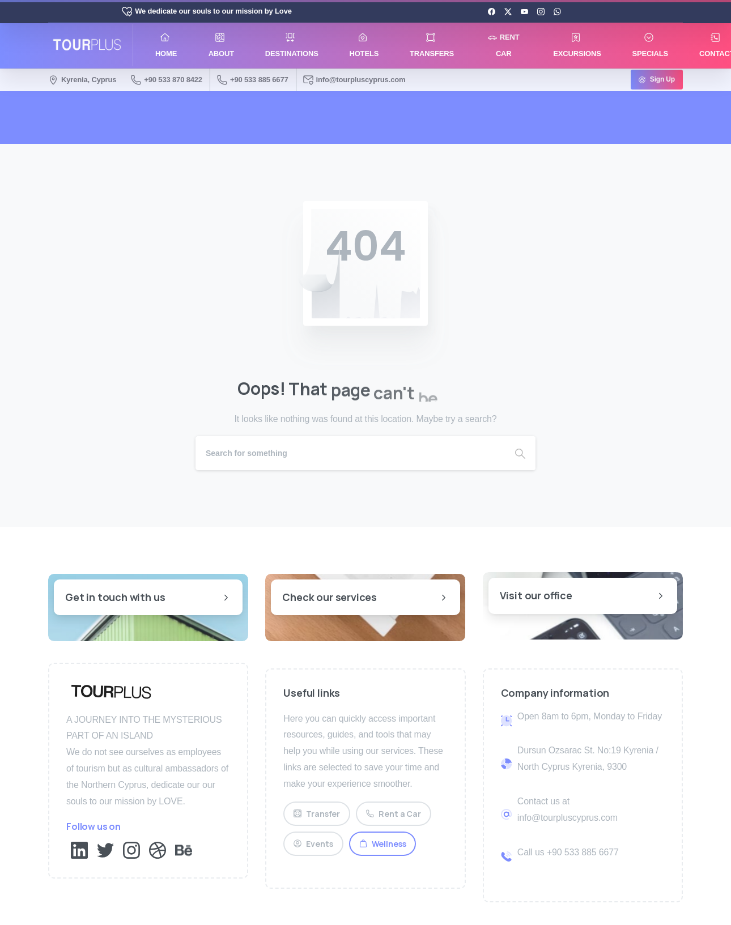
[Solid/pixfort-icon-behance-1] (184, 850)
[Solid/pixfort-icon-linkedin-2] (79, 850)
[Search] (350, 453)
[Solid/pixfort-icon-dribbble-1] (157, 850)
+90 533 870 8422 (166, 80)
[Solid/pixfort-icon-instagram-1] (131, 850)
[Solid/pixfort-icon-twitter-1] (105, 850)
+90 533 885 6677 (252, 80)
